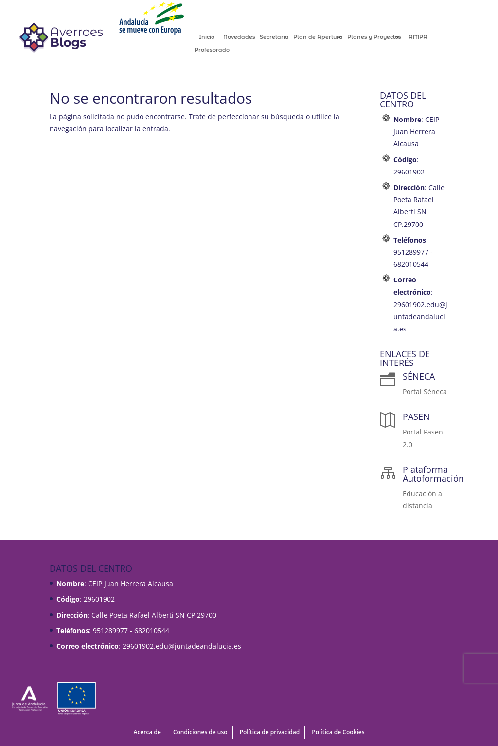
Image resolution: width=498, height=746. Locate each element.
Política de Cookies (338, 732)
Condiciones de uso (200, 732)
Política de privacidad (270, 732)
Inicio (217, 37)
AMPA (427, 37)
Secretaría (284, 37)
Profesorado (222, 50)
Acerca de (146, 732)
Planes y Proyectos (384, 37)
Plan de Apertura (328, 37)
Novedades (249, 37)
